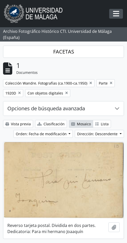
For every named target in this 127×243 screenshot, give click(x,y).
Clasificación (51, 124)
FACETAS (63, 51)
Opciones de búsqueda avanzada (46, 108)
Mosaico (81, 124)
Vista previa (18, 124)
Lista (102, 124)
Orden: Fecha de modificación (42, 133)
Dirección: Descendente (98, 133)
